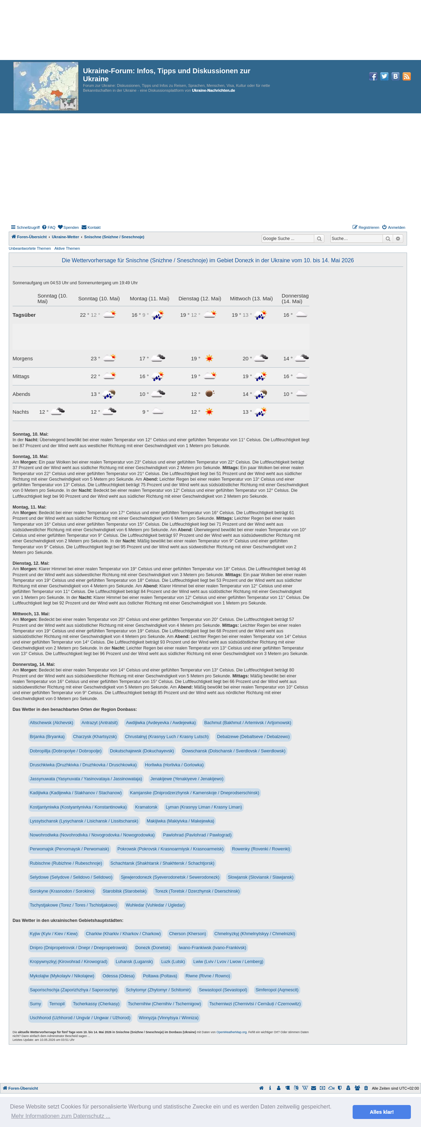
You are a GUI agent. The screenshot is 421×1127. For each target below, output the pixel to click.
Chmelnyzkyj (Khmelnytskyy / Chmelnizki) (255, 933)
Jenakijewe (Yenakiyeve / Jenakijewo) (186, 778)
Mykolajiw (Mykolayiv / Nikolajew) (62, 976)
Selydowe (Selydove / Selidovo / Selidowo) (71, 877)
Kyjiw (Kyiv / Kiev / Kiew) (54, 933)
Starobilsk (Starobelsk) (124, 891)
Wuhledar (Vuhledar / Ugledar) (155, 905)
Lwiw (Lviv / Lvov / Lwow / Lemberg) (228, 961)
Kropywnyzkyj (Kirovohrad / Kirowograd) (68, 961)
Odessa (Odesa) (119, 976)
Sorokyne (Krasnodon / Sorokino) (62, 891)
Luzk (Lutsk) (173, 961)
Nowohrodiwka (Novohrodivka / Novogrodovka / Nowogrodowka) (92, 835)
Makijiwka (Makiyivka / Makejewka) (181, 821)
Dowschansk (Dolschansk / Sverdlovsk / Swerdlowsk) (234, 751)
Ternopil (57, 1003)
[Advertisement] (210, 166)
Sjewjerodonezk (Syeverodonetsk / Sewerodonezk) (170, 877)
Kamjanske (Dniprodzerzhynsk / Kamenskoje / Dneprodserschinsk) (194, 792)
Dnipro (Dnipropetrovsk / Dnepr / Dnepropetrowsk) (78, 947)
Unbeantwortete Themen (30, 248)
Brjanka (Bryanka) (47, 736)
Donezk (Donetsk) (152, 947)
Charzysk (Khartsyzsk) (95, 736)
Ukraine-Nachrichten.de (213, 90)
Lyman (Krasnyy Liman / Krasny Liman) (204, 807)
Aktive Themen (67, 248)
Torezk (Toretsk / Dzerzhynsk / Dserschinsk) (197, 891)
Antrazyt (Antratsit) (100, 722)
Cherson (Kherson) (187, 933)
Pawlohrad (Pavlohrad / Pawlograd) (197, 835)
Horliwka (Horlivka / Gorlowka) (174, 764)
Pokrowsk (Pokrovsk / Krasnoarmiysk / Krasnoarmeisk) (171, 849)
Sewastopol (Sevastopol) (223, 989)
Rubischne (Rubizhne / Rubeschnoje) (66, 863)
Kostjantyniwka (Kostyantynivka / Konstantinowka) (78, 807)
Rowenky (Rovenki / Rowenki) (261, 849)
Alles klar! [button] (382, 1112)
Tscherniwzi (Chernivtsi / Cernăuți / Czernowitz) (255, 1003)
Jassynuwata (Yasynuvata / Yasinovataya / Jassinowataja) (86, 778)
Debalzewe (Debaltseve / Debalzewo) (253, 736)
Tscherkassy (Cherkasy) (96, 1003)
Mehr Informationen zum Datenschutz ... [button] (61, 1116)
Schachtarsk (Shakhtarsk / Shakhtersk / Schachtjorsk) (163, 863)
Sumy (35, 1003)
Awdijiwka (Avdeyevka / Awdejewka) (161, 722)
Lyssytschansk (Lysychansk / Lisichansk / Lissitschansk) (84, 821)
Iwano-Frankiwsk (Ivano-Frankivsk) (212, 947)
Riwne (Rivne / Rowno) (208, 976)
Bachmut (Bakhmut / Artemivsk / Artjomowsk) (247, 722)
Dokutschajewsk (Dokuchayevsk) (142, 751)
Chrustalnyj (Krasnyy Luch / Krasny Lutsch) (167, 736)
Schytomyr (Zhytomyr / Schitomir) (158, 989)
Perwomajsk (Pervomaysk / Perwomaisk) (69, 849)
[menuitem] (48, 227)
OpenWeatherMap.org (232, 1032)
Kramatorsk (146, 807)
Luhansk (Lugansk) (134, 961)
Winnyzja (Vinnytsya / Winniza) (168, 1017)
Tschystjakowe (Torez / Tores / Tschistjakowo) (74, 905)
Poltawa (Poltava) (160, 976)
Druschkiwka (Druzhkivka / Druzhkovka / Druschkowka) (83, 764)
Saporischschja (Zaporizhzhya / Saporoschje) (74, 989)
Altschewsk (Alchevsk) (51, 722)
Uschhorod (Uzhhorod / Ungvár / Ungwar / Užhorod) (80, 1017)
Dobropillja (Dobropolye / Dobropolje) (66, 751)
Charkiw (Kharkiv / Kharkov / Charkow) (123, 933)
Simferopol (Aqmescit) (277, 989)
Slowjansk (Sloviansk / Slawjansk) (260, 877)
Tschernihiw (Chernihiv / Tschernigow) (164, 1003)
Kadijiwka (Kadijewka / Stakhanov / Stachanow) (76, 792)
